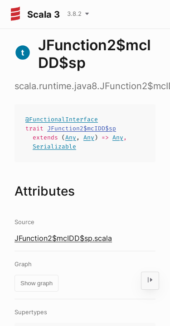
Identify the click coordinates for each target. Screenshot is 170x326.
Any (70, 137)
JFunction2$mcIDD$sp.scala (63, 238)
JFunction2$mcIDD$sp (81, 128)
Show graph (36, 283)
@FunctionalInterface (61, 119)
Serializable (54, 146)
